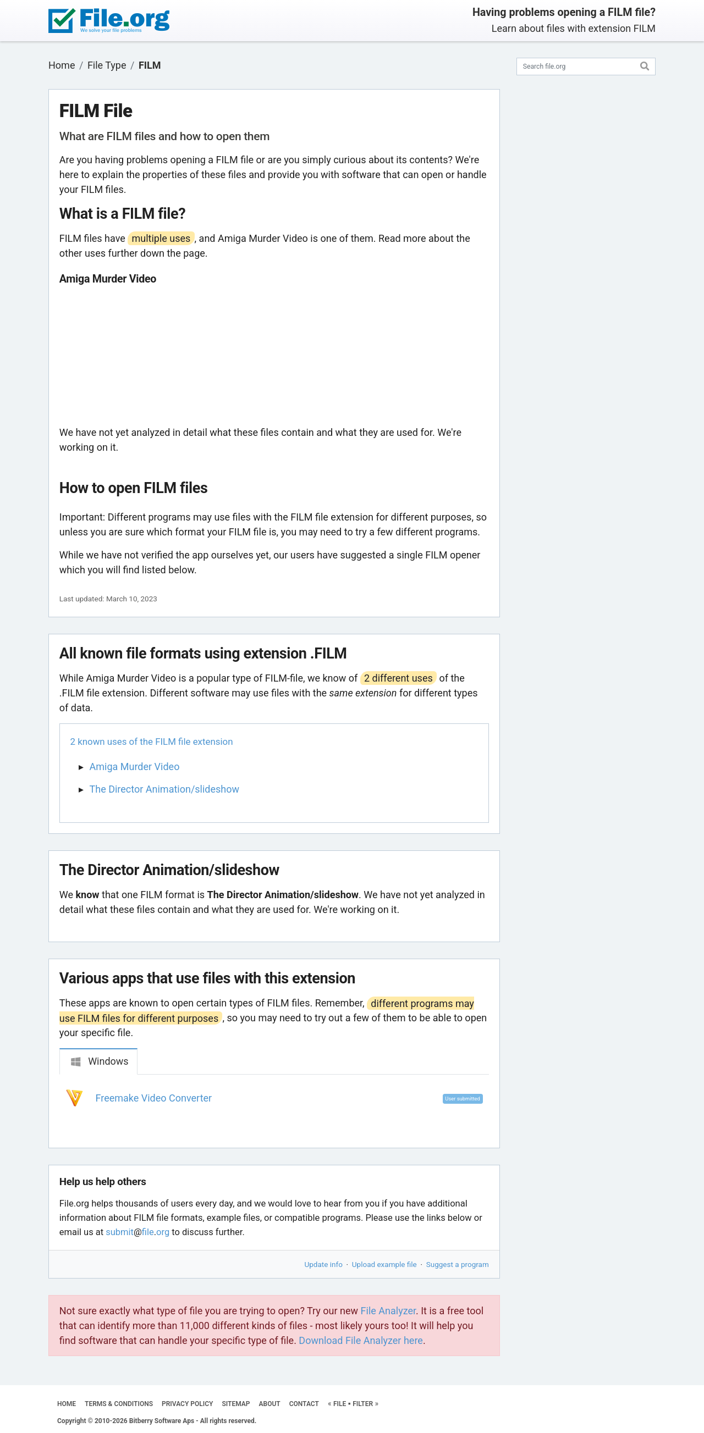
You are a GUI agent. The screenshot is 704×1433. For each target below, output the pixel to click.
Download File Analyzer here (361, 1340)
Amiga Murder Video (135, 766)
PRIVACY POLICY (187, 1404)
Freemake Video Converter (154, 1098)
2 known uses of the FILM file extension (151, 741)
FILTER (363, 1404)
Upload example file (384, 1264)
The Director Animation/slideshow (165, 789)
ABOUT (269, 1404)
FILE (339, 1404)
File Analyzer (388, 1310)
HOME (66, 1404)
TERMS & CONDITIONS (119, 1404)
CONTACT (304, 1404)
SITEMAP (236, 1404)
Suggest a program (457, 1264)
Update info (324, 1264)
